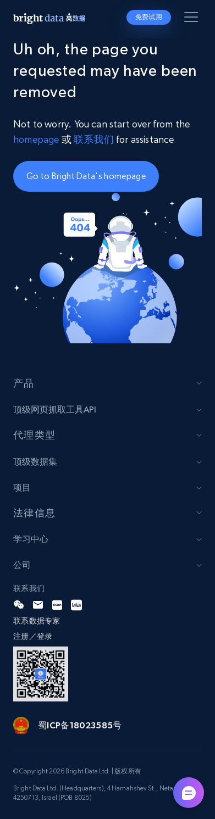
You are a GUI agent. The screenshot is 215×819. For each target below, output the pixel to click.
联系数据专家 (36, 620)
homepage (36, 139)
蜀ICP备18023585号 (80, 725)
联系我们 (95, 139)
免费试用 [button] (148, 17)
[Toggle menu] (193, 19)
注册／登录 (32, 636)
